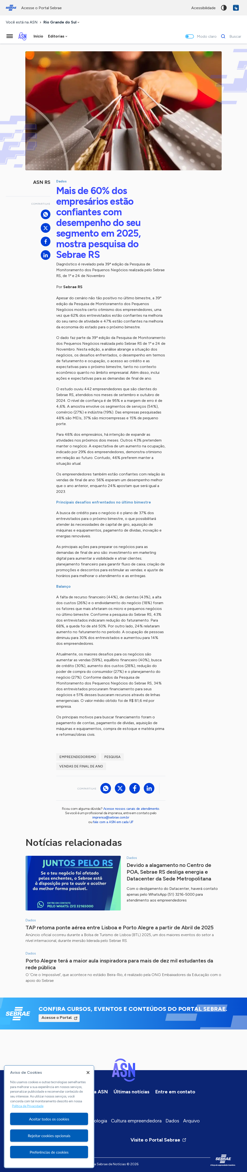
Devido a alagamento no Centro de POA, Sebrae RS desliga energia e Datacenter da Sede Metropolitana (169, 872)
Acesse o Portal (56, 1017)
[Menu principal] (10, 36)
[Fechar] (88, 1072)
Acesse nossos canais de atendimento (131, 808)
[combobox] (61, 22)
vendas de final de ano (81, 766)
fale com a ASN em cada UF (113, 822)
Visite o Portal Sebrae (158, 1139)
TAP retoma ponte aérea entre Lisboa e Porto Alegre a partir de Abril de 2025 (119, 927)
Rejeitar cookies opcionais (49, 1135)
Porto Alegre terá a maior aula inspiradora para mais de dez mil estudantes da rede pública (119, 964)
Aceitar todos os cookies (49, 1119)
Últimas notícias (131, 1092)
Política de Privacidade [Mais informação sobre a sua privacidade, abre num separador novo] (27, 1106)
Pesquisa (112, 757)
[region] (49, 1116)
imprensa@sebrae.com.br (110, 817)
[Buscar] (229, 36)
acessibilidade (203, 8)
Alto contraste (224, 7)
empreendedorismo (77, 757)
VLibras (236, 7)
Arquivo (191, 1121)
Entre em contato (175, 1092)
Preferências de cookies (49, 1152)
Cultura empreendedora (136, 1121)
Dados (172, 1121)
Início (38, 36)
